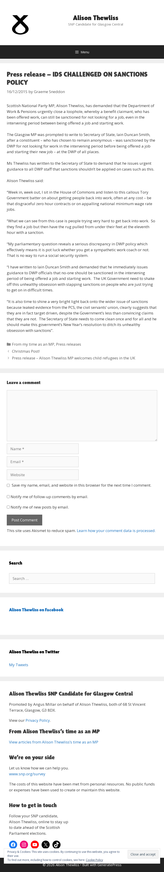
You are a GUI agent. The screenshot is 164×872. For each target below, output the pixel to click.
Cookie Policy (94, 860)
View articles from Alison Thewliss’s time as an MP (53, 742)
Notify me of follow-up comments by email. (49, 496)
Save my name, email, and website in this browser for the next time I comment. (81, 485)
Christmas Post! (26, 351)
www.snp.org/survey (27, 773)
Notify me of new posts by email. (40, 507)
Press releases (68, 344)
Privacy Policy (38, 720)
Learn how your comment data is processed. (116, 530)
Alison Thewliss (95, 17)
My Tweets (18, 664)
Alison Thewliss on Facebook (36, 610)
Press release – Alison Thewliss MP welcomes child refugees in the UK (73, 358)
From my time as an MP (33, 344)
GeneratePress (109, 865)
